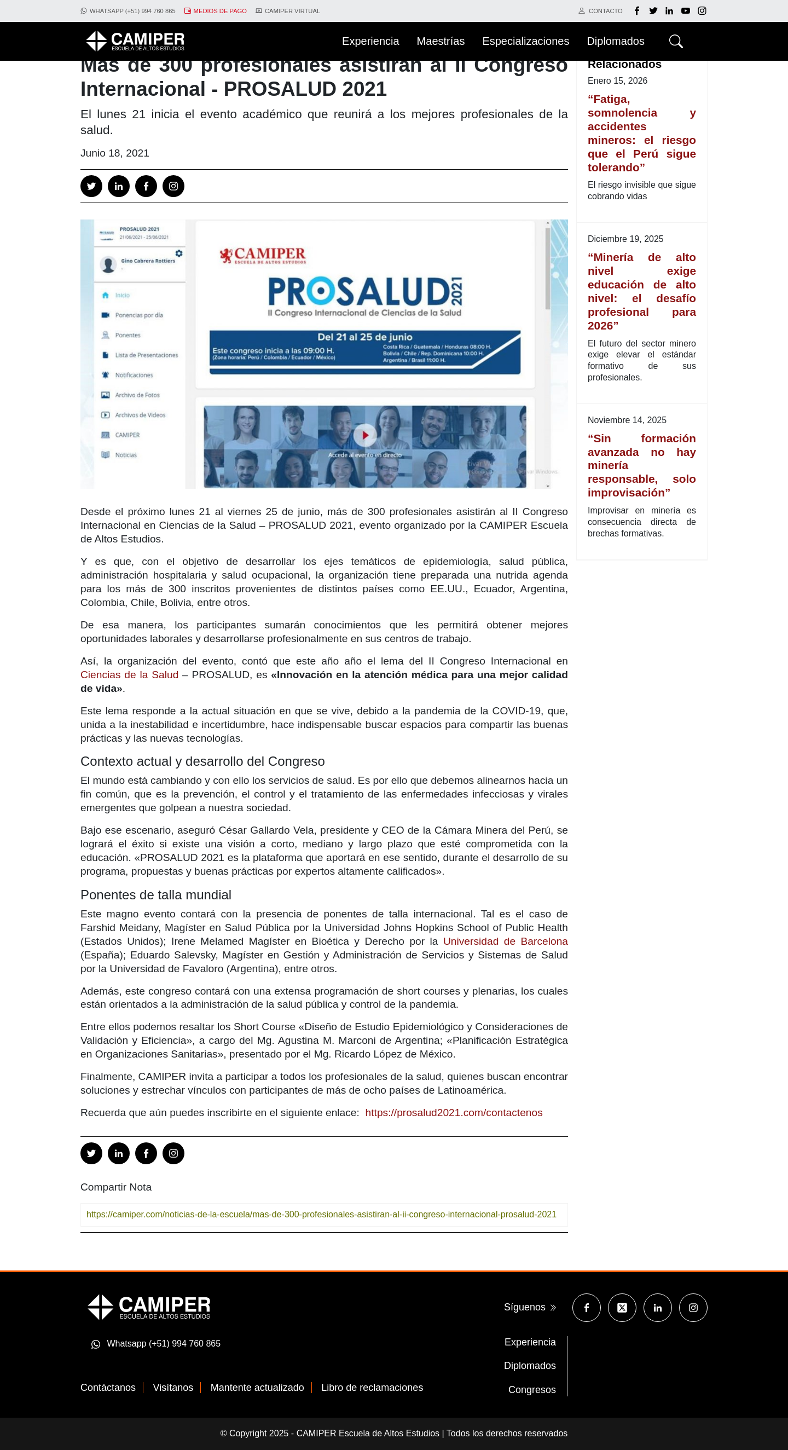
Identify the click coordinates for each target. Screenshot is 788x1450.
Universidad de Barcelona (505, 941)
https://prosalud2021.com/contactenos (454, 1112)
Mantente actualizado (257, 1387)
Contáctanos (108, 1387)
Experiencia (530, 1342)
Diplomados (530, 1365)
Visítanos (173, 1387)
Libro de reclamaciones (372, 1387)
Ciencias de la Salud (129, 674)
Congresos (532, 1389)
